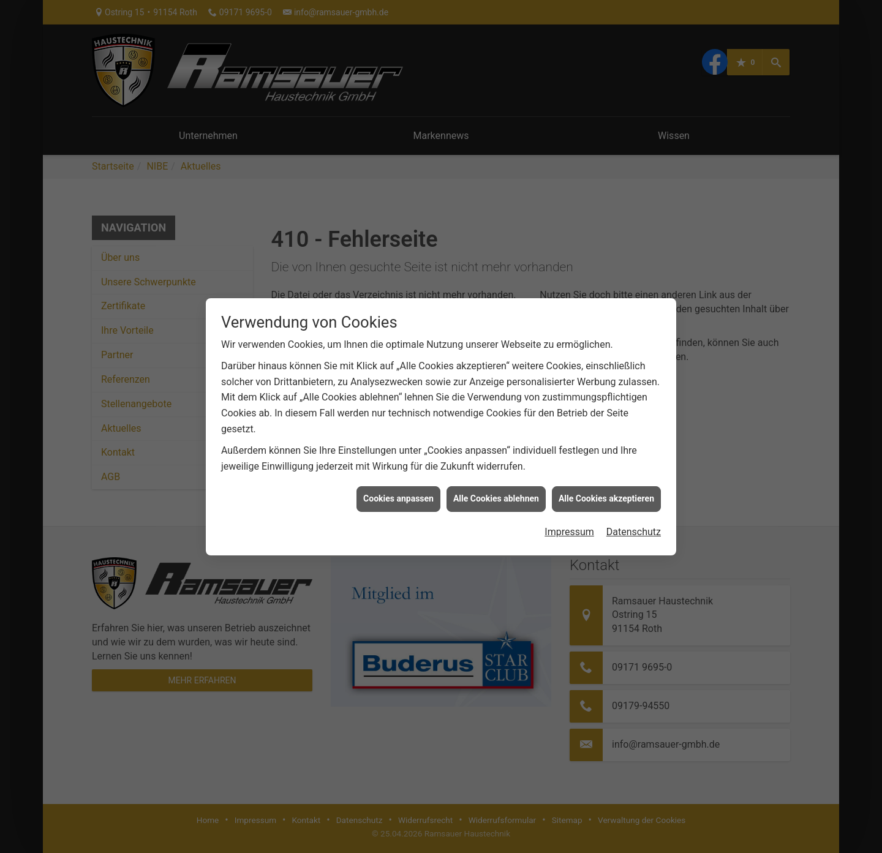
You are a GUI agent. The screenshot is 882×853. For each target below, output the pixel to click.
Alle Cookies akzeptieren (606, 490)
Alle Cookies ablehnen (496, 490)
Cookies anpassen (398, 490)
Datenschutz (633, 524)
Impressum (569, 524)
